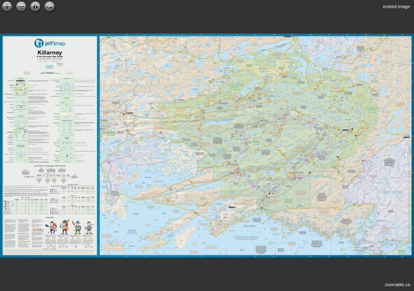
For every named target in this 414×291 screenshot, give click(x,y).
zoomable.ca (397, 284)
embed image (396, 6)
